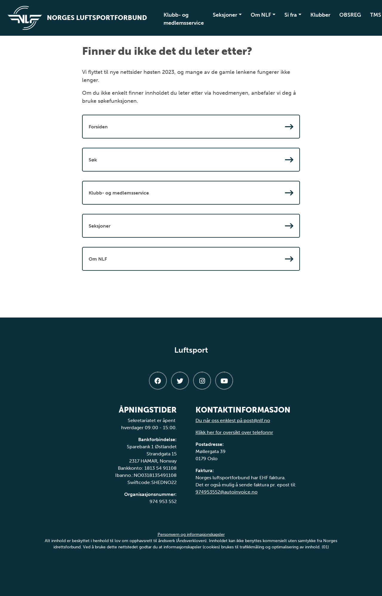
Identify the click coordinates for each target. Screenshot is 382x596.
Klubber (320, 15)
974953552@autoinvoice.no (226, 492)
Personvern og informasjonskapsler (191, 534)
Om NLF (261, 15)
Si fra (290, 15)
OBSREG (350, 15)
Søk (191, 159)
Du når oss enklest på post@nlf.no (232, 420)
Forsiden (191, 126)
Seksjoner (225, 15)
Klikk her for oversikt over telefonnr (234, 432)
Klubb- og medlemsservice (184, 19)
